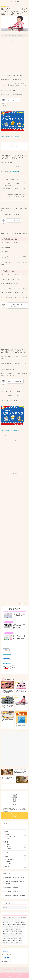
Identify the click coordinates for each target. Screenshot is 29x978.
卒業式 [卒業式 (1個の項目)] (22, 926)
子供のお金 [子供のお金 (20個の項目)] (6, 929)
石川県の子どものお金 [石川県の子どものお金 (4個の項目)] (13, 938)
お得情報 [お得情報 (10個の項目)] (24, 917)
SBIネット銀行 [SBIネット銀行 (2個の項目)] (11, 917)
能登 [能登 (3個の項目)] (20, 938)
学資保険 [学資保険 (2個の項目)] (21, 931)
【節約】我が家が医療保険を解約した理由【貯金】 (14, 882)
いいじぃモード (14, 1)
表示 (17, 146)
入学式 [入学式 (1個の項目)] (10, 924)
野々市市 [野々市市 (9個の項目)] (11, 942)
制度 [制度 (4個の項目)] (15, 924)
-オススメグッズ (16, 836)
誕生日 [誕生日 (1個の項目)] (21, 940)
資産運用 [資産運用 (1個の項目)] (5, 942)
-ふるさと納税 (16, 859)
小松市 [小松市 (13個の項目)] (11, 933)
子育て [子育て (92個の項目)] (12, 929)
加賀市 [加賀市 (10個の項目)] (19, 924)
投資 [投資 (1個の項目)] (20, 933)
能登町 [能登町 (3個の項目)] (5, 940)
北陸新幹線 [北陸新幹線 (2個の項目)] (6, 926)
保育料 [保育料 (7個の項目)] (23, 922)
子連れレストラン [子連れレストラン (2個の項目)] (7, 931)
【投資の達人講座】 (14, 171)
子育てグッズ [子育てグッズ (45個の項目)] (18, 929)
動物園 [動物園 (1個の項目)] (24, 924)
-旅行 (16, 838)
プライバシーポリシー (11, 974)
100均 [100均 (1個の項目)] (5, 917)
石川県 (15, 842)
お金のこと (15, 856)
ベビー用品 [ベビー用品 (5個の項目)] (17, 922)
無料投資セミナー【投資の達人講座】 (10, 136)
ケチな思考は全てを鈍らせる (12, 891)
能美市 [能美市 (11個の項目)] (10, 940)
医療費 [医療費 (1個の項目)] (12, 926)
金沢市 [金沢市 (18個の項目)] (17, 942)
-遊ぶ (16, 845)
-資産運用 (3, 6)
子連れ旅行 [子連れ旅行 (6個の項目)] (15, 931)
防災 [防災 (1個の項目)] (21, 942)
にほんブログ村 (7, 654)
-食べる (16, 847)
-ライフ (16, 834)
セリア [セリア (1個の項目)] (12, 922)
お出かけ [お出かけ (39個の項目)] (18, 917)
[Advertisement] (14, 57)
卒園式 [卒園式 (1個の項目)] (17, 926)
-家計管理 (16, 863)
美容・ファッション (15, 867)
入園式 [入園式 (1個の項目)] (5, 924)
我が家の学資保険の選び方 (11, 887)
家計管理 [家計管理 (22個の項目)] (5, 933)
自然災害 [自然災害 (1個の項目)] (15, 940)
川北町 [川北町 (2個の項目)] (16, 933)
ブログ (15, 827)
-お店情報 (16, 848)
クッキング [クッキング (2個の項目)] (6, 922)
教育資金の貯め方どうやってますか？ (14, 877)
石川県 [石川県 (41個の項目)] (5, 938)
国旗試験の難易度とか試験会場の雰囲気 (14, 895)
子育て (15, 831)
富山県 (15, 852)
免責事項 (20, 974)
